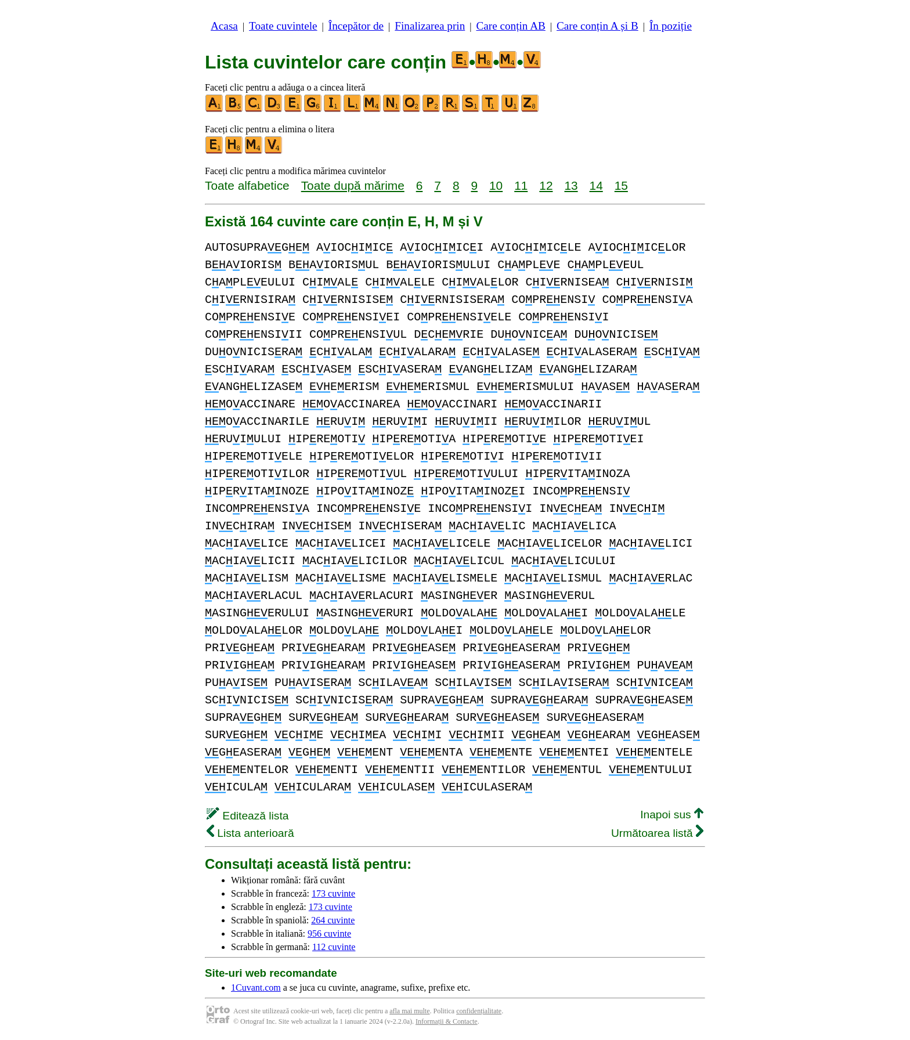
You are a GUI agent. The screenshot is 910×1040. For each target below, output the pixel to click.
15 (621, 185)
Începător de (356, 26)
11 (521, 185)
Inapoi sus (671, 814)
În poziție (670, 26)
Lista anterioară (250, 833)
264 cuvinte (333, 920)
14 (596, 185)
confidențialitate (478, 1011)
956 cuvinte (329, 933)
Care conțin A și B (597, 26)
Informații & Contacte (447, 1021)
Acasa (224, 26)
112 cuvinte (334, 947)
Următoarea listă (657, 833)
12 (545, 185)
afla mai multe (409, 1011)
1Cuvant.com (256, 987)
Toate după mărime (353, 185)
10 (496, 185)
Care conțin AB (510, 26)
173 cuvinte (333, 893)
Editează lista (247, 816)
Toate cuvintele (283, 26)
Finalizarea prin (430, 26)
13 (570, 185)
